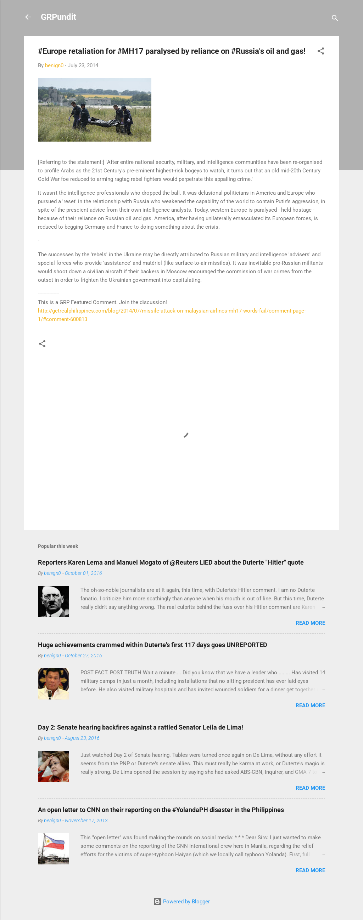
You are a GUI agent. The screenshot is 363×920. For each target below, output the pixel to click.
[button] (321, 52)
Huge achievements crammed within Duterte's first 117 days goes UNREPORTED (152, 644)
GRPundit (58, 17)
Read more (310, 623)
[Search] (335, 19)
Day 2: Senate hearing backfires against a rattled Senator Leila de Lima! (140, 727)
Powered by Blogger (181, 901)
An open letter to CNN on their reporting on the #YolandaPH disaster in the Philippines (161, 809)
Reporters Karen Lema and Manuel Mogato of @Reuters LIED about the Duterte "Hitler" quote (171, 562)
